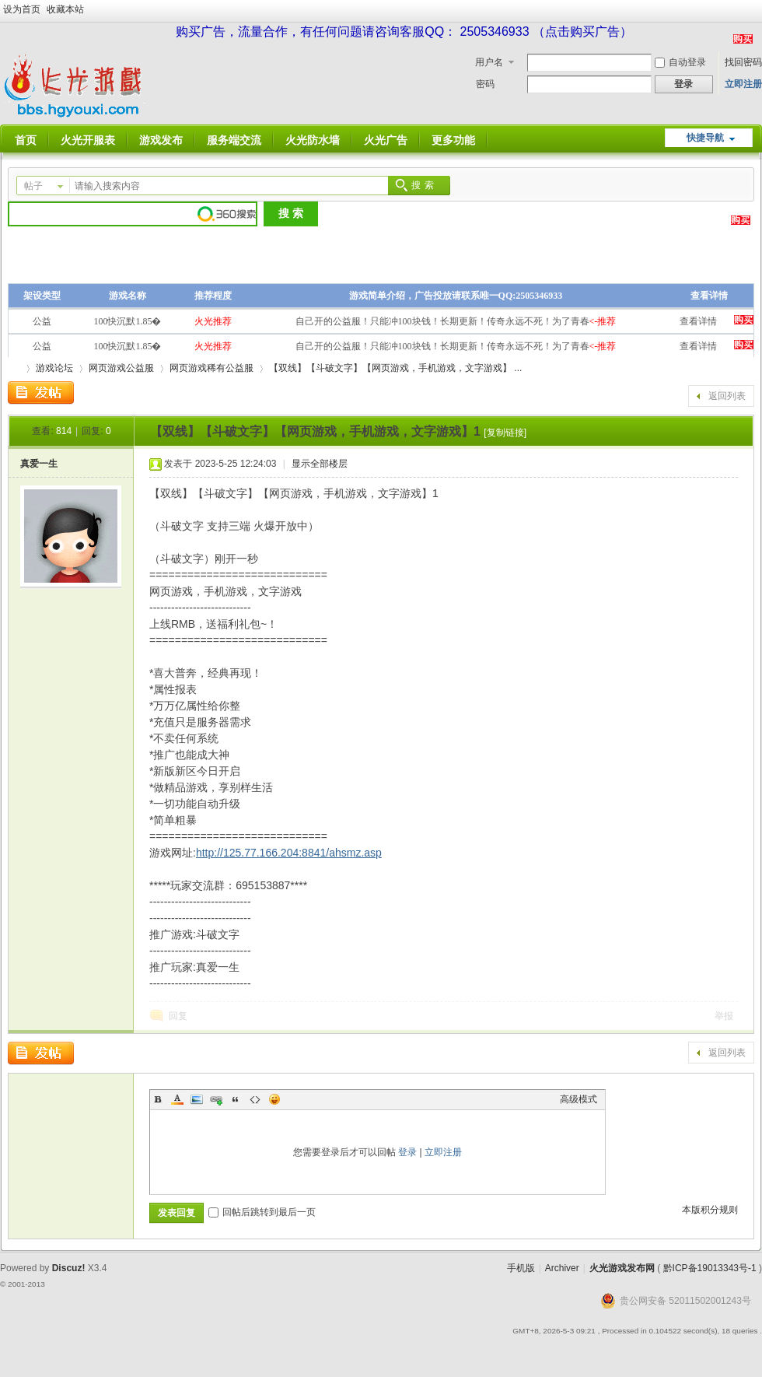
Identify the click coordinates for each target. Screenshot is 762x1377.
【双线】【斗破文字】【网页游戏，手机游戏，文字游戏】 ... (395, 368)
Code (255, 1099)
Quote (235, 1099)
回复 (178, 1016)
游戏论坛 (54, 368)
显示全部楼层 (320, 463)
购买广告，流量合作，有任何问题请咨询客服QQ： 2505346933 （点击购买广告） (404, 31)
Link (216, 1099)
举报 (724, 1016)
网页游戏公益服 (121, 368)
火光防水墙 (312, 140)
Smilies (274, 1099)
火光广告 (385, 140)
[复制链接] (505, 432)
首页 (26, 140)
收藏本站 (65, 9)
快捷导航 (705, 137)
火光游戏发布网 (622, 1268)
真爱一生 (39, 463)
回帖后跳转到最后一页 (262, 1212)
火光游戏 (14, 368)
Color (177, 1099)
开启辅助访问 (758, 11)
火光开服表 (88, 140)
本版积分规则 (710, 1209)
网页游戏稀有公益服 (211, 368)
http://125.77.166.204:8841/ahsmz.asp (289, 852)
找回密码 (743, 62)
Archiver (562, 1268)
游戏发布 (161, 140)
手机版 (521, 1268)
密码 (485, 84)
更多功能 (453, 140)
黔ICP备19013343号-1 (710, 1268)
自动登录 (680, 62)
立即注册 (743, 84)
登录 (407, 1152)
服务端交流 (234, 140)
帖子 (33, 185)
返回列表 (727, 396)
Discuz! (69, 1268)
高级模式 (578, 1099)
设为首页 (21, 9)
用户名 (489, 62)
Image (196, 1099)
